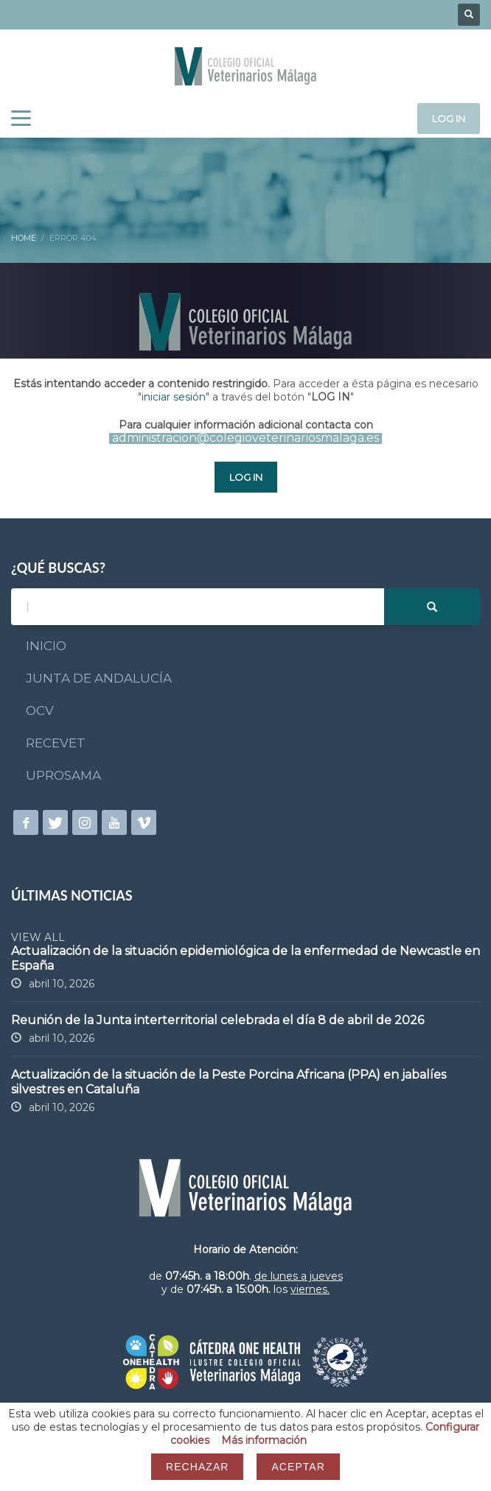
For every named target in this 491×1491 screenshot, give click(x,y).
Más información (264, 1440)
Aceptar (297, 1467)
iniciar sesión (174, 396)
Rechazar (197, 1467)
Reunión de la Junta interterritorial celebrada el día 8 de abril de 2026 (217, 1020)
